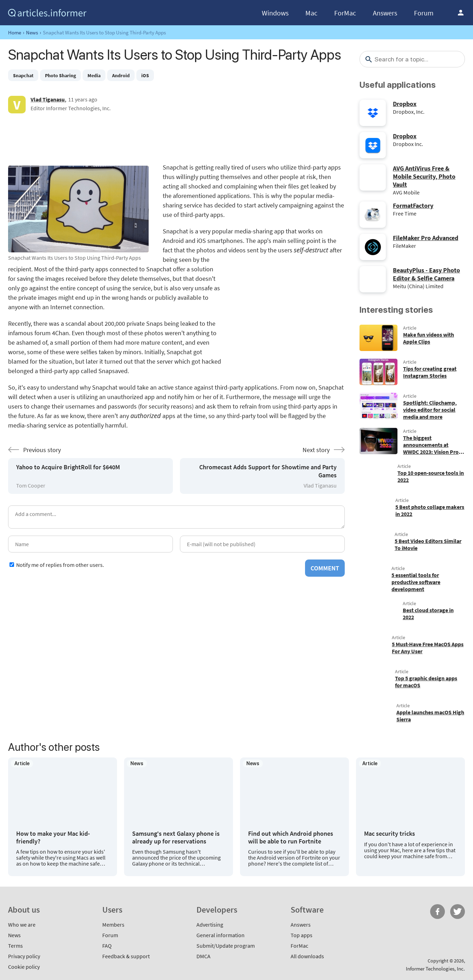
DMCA (203, 956)
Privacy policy (24, 956)
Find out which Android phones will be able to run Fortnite (290, 837)
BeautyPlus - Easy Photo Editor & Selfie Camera (426, 274)
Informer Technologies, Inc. (435, 968)
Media (94, 75)
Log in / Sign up (460, 12)
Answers (385, 12)
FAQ (107, 945)
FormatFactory (413, 205)
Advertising (209, 924)
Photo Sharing (60, 75)
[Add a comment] (176, 517)
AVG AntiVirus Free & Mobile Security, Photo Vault (424, 176)
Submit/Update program (225, 945)
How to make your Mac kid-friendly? (53, 837)
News (32, 32)
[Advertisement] (176, 137)
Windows (275, 12)
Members (113, 924)
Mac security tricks (389, 833)
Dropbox (404, 104)
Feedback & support (126, 956)
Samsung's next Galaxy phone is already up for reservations (176, 837)
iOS (145, 75)
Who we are (21, 924)
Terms (15, 945)
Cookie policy (24, 966)
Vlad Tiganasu (48, 99)
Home (14, 32)
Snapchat (23, 75)
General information (220, 935)
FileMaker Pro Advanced (425, 238)
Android (121, 75)
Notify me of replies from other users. (60, 564)
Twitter (457, 911)
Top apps (301, 935)
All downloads (307, 956)
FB (437, 911)
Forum (424, 12)
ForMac (345, 12)
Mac (311, 12)
